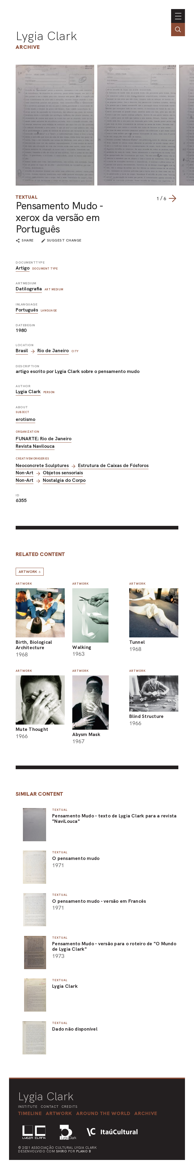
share (28, 241)
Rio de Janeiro (53, 350)
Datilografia (29, 289)
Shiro (61, 1151)
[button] (104, 1113)
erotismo (25, 419)
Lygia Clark (46, 36)
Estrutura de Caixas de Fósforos (113, 465)
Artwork (30, 571)
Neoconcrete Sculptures (42, 465)
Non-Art (24, 472)
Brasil (22, 350)
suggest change (64, 240)
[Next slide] (172, 198)
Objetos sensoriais (63, 472)
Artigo (23, 268)
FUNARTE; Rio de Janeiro (43, 438)
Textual (27, 197)
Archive (28, 46)
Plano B (83, 1151)
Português (27, 310)
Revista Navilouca (35, 446)
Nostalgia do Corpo (64, 480)
